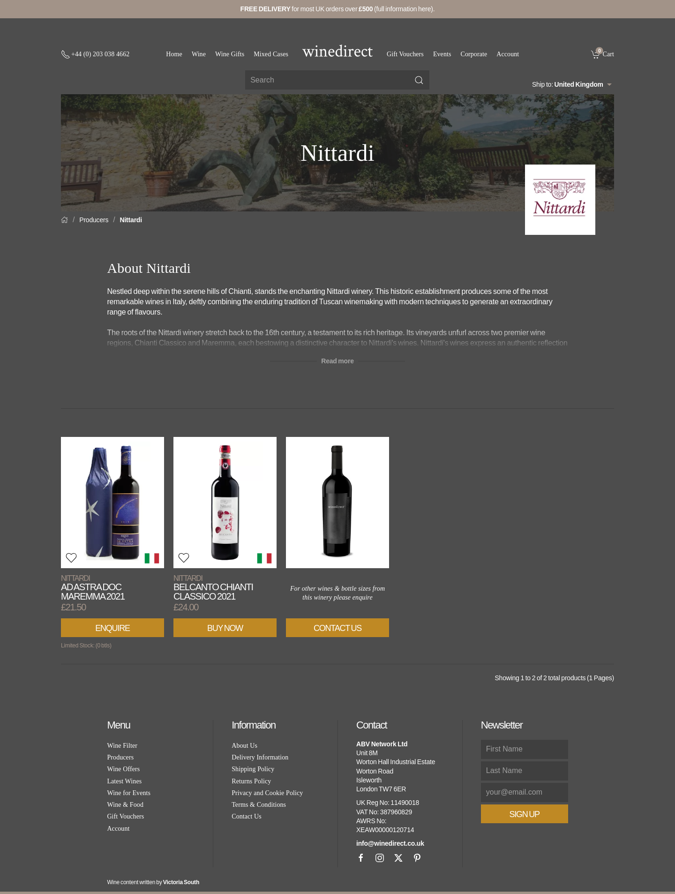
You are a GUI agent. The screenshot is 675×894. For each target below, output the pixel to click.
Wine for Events (128, 792)
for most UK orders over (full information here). (337, 9)
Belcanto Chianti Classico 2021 (213, 587)
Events (442, 54)
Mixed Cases (271, 54)
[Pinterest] (417, 858)
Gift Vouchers (405, 54)
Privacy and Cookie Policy (267, 792)
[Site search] (337, 80)
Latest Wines (124, 781)
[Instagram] (379, 858)
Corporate (474, 54)
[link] (602, 54)
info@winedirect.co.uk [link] (390, 843)
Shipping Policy (253, 769)
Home (174, 54)
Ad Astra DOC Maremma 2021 (93, 587)
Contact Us (337, 628)
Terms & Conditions (259, 804)
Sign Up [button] (525, 814)
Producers (93, 220)
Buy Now (225, 628)
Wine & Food (125, 804)
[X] (398, 858)
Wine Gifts (229, 54)
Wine (199, 54)
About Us (244, 745)
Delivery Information (260, 757)
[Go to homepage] (337, 51)
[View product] (112, 502)
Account (507, 54)
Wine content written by (153, 882)
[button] (71, 557)
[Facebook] (361, 858)
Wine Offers (123, 769)
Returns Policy (251, 781)
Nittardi (131, 220)
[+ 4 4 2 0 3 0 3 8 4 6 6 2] (95, 54)
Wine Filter (122, 745)
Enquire (112, 628)
